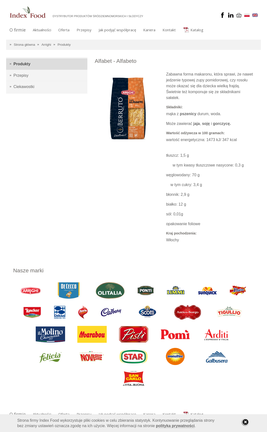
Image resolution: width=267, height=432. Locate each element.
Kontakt (169, 29)
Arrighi (46, 44)
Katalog (196, 29)
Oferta (64, 29)
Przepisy (84, 29)
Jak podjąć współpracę (117, 29)
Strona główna (24, 44)
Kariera (149, 29)
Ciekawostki (23, 87)
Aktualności (42, 29)
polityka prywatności (175, 426)
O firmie (18, 30)
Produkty (64, 44)
